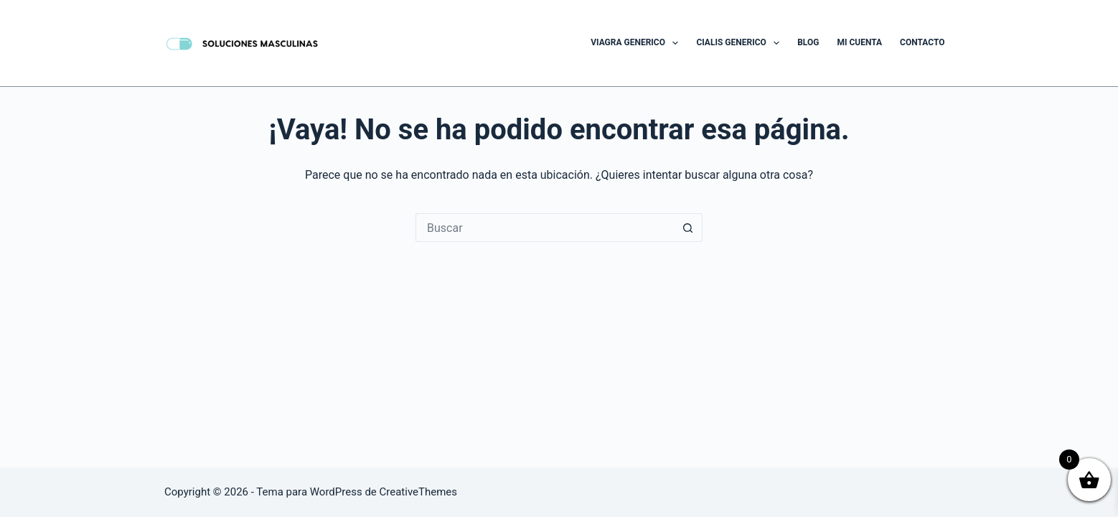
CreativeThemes (419, 491)
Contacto (922, 42)
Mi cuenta (859, 42)
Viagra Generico (637, 43)
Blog (808, 42)
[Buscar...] (544, 227)
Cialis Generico (740, 43)
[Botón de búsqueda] (688, 227)
